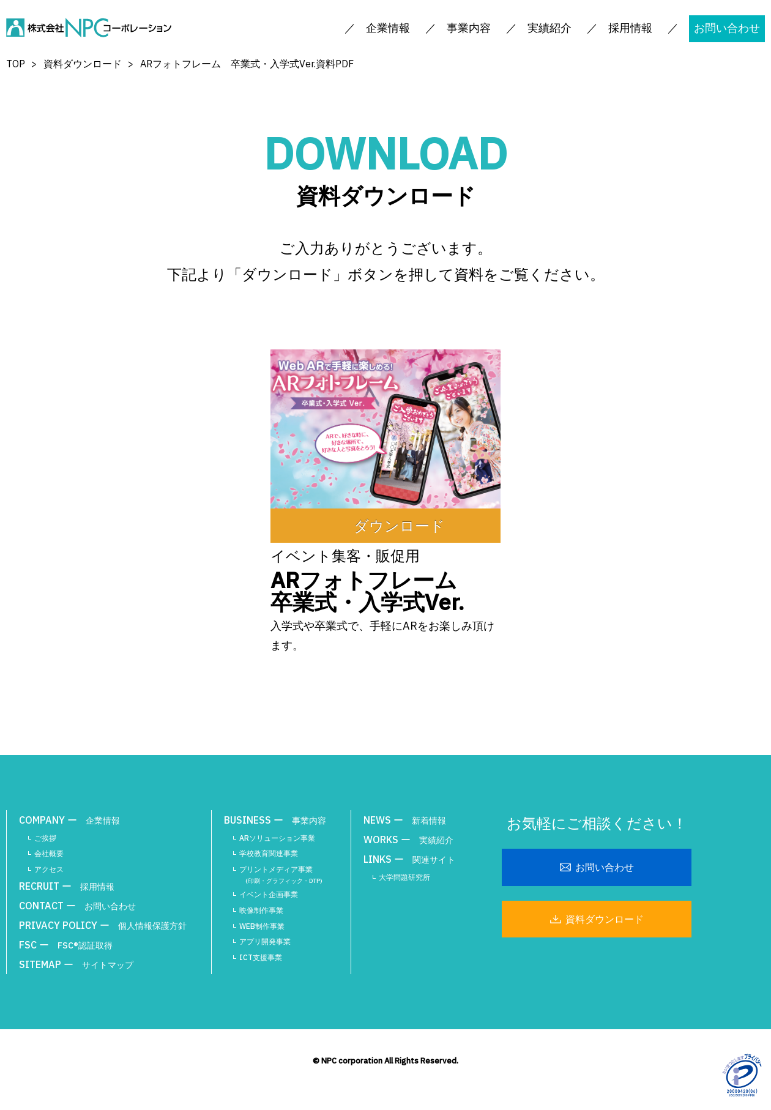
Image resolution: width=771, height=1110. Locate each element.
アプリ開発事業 (265, 941)
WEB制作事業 (262, 926)
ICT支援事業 (260, 957)
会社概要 (49, 853)
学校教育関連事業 (268, 853)
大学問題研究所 (404, 877)
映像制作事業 (261, 910)
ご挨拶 (45, 838)
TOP (15, 64)
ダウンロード (399, 525)
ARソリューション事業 (277, 838)
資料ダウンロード (82, 64)
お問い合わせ (727, 28)
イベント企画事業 (268, 894)
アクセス (49, 869)
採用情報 (630, 28)
